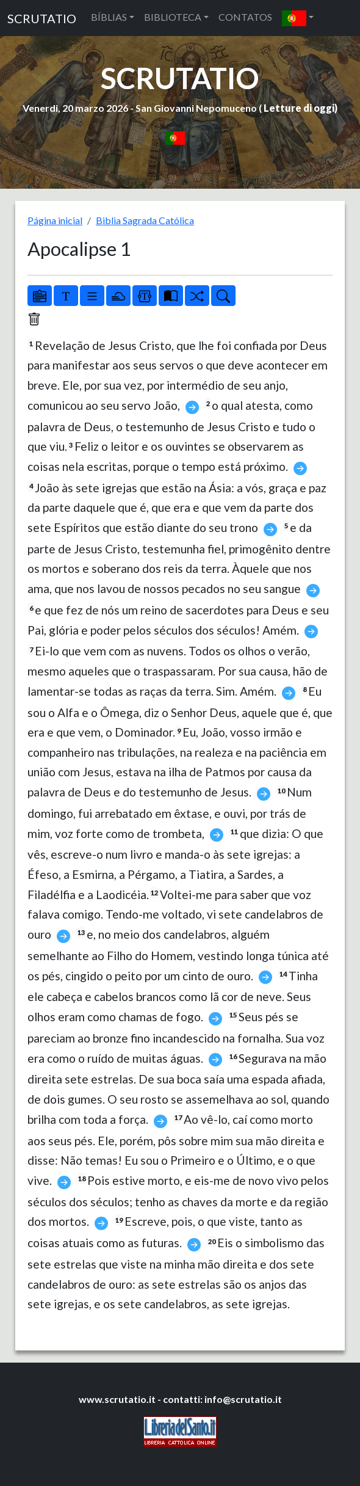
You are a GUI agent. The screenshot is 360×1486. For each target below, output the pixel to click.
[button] (298, 18)
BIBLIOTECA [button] (172, 17)
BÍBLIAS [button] (109, 17)
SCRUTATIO (41, 18)
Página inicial (54, 220)
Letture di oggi (299, 108)
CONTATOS (245, 17)
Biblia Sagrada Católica (145, 220)
